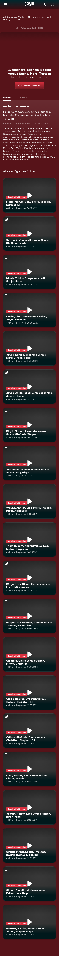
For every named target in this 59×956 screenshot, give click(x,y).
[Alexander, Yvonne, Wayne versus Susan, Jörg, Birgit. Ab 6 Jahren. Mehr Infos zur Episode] (29, 463)
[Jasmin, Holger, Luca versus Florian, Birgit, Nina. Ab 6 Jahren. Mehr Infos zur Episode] (29, 807)
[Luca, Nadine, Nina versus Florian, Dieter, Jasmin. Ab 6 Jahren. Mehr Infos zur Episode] (29, 769)
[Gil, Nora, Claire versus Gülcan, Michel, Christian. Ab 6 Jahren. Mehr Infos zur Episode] (29, 654)
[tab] (8, 98)
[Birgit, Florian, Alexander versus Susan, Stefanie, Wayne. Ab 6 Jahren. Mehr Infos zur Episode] (29, 425)
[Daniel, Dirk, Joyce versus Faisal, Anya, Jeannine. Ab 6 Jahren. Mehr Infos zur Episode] (29, 310)
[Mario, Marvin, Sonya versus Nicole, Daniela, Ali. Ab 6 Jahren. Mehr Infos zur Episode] (29, 195)
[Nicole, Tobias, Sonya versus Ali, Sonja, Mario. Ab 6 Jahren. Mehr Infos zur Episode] (29, 272)
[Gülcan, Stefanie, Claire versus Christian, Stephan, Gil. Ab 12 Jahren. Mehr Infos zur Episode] (29, 730)
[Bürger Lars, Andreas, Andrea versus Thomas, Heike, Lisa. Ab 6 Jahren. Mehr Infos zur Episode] (29, 616)
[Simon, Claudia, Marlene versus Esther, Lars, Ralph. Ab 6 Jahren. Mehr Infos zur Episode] (29, 883)
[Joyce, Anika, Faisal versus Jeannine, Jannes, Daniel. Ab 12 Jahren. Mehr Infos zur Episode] (29, 386)
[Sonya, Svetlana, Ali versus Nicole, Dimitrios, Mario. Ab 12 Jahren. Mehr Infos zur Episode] (29, 233)
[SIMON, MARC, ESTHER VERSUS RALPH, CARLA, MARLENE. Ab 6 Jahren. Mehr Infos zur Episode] (29, 845)
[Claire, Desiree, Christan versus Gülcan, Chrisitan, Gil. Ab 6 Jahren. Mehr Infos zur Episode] (29, 692)
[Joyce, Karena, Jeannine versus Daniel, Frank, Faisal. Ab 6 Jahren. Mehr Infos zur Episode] (29, 348)
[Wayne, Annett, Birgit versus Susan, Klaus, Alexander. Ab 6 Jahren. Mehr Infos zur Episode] (29, 501)
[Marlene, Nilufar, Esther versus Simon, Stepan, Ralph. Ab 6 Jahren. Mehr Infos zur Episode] (29, 922)
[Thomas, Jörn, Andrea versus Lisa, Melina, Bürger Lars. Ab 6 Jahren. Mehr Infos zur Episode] (29, 539)
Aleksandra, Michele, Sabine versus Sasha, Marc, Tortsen (28, 18)
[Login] (52, 4)
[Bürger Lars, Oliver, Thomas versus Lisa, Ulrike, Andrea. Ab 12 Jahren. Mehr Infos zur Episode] (29, 578)
